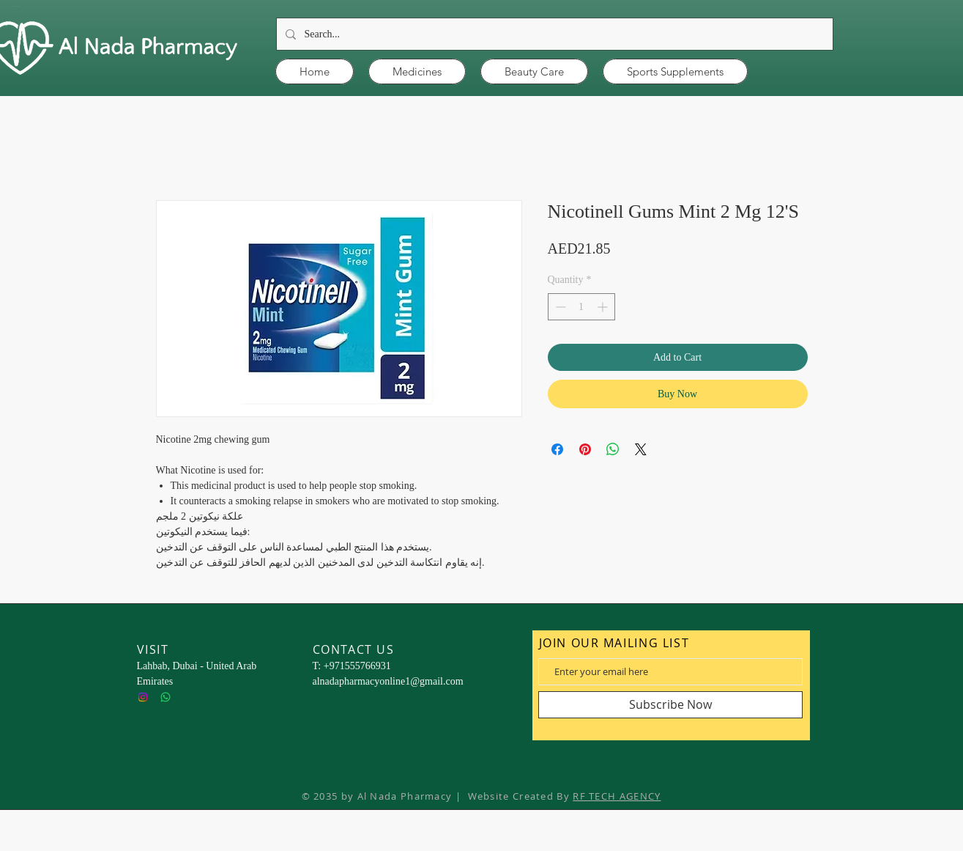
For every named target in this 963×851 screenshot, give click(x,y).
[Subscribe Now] (670, 704)
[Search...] (553, 34)
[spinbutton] (581, 307)
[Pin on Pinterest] (585, 449)
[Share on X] (641, 449)
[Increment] (604, 307)
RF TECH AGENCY (617, 796)
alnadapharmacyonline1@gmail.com (388, 681)
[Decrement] (559, 307)
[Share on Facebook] (557, 449)
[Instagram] (143, 697)
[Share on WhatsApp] (613, 449)
